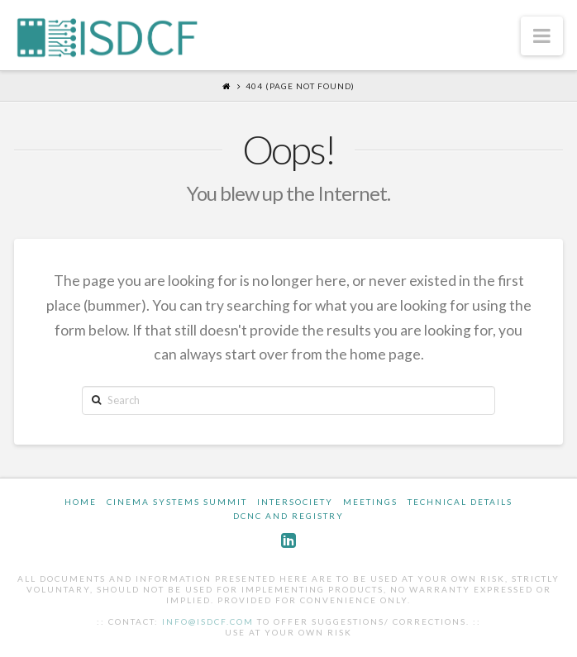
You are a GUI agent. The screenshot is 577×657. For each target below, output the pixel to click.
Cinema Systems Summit (177, 502)
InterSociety (295, 502)
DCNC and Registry (288, 516)
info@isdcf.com (208, 621)
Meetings (370, 502)
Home (80, 502)
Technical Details (460, 502)
